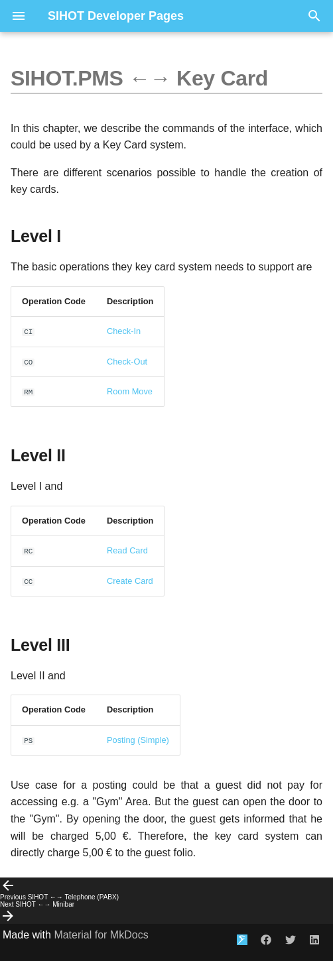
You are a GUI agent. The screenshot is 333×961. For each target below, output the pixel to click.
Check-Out (127, 362)
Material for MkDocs (101, 934)
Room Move (130, 391)
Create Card (130, 581)
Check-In (124, 331)
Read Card (127, 550)
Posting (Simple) (138, 740)
